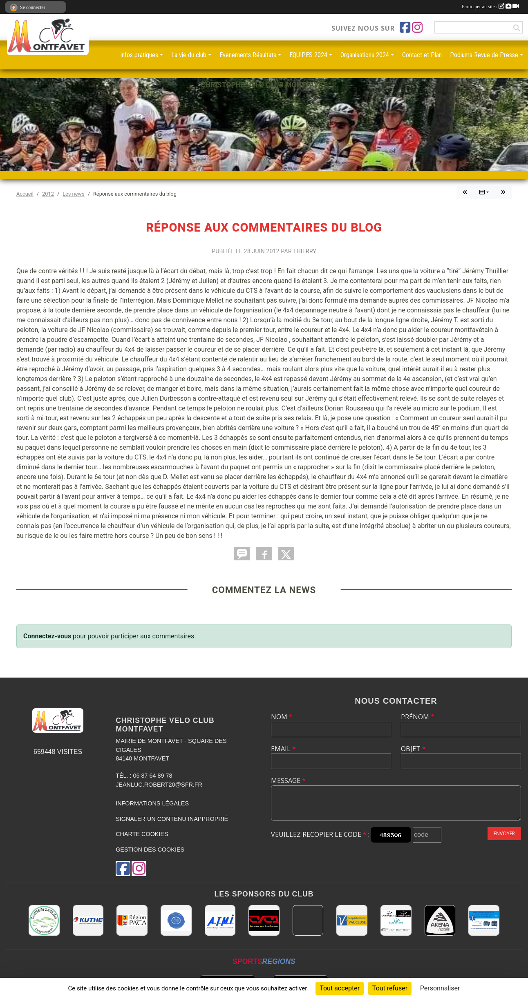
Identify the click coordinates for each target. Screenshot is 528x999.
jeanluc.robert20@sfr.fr (159, 784)
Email (283, 748)
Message (288, 780)
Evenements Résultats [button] (247, 55)
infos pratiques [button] (139, 55)
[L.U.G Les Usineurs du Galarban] (176, 920)
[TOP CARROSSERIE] (396, 920)
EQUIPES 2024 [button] (308, 55)
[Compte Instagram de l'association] (417, 27)
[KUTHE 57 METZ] (88, 920)
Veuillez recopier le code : (320, 834)
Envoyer (504, 833)
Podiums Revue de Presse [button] (484, 55)
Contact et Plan (422, 55)
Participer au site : (490, 6)
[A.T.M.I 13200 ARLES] (220, 920)
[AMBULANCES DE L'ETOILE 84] (483, 920)
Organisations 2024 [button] (364, 55)
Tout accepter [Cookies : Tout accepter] (340, 988)
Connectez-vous (47, 636)
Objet (413, 748)
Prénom (417, 716)
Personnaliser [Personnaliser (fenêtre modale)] (440, 988)
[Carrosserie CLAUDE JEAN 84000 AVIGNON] (44, 920)
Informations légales (152, 803)
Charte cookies (142, 834)
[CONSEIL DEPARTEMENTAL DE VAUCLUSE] (351, 920)
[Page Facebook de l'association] (405, 27)
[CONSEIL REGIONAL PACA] (132, 920)
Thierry (304, 251)
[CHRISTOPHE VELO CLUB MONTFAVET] (264, 920)
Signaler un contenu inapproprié (172, 819)
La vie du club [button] (188, 55)
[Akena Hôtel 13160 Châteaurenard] (440, 920)
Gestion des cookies (150, 849)
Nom (282, 716)
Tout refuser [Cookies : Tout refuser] (389, 988)
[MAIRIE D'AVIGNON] (308, 920)
